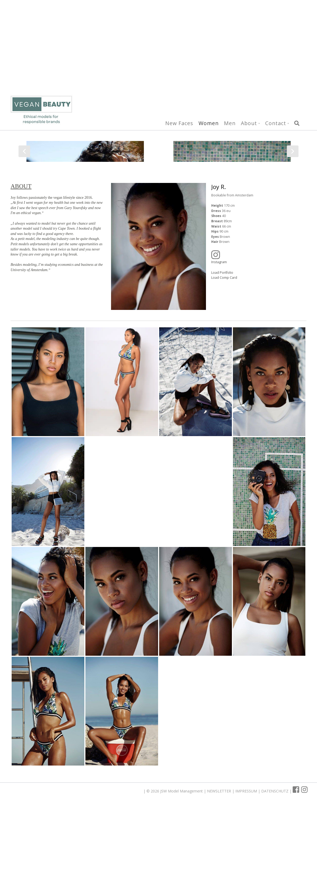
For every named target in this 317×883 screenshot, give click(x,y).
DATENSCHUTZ (275, 868)
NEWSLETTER (219, 868)
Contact (275, 45)
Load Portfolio (222, 350)
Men (230, 45)
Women (209, 45)
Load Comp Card (224, 355)
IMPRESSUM (246, 868)
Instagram (254, 334)
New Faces (179, 45)
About (249, 45)
